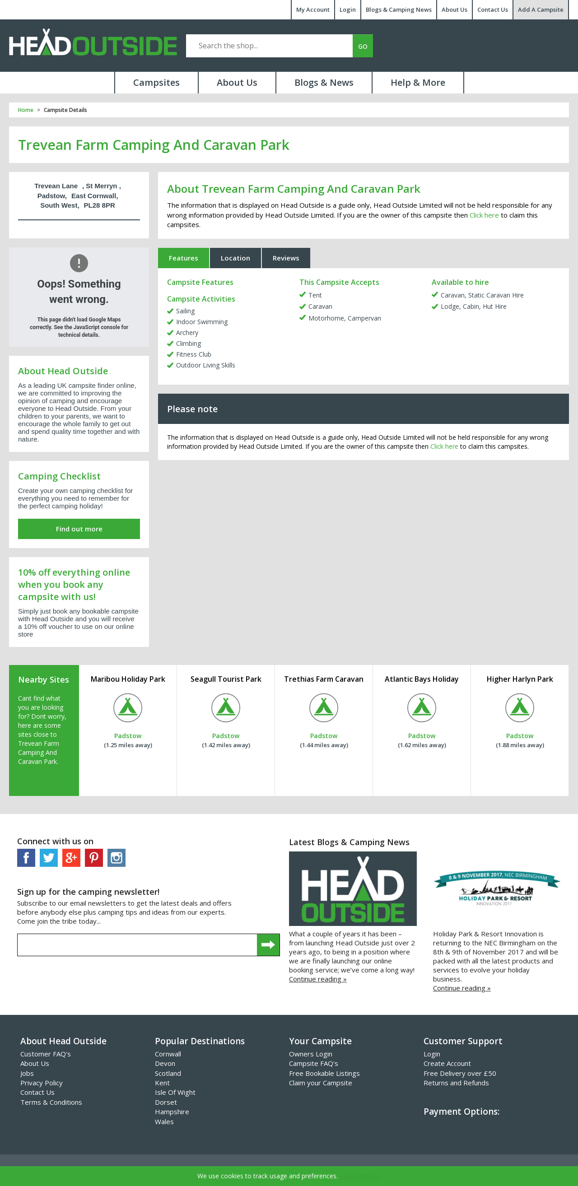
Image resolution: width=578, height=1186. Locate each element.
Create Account (447, 1063)
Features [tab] (183, 257)
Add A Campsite (541, 9)
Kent (162, 1082)
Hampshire (172, 1111)
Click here (484, 214)
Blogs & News (324, 82)
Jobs (27, 1073)
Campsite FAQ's (313, 1063)
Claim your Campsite (320, 1082)
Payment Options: (461, 1111)
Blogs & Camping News (399, 9)
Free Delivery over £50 (460, 1073)
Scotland (168, 1073)
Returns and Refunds (456, 1082)
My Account (313, 9)
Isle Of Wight (175, 1092)
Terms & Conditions (51, 1102)
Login (348, 9)
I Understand (360, 1176)
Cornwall (168, 1053)
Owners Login (310, 1053)
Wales (164, 1121)
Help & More (418, 82)
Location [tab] (235, 257)
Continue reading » (318, 978)
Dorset (166, 1102)
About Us (454, 9)
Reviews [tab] (286, 257)
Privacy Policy (41, 1082)
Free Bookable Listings (324, 1073)
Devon (165, 1063)
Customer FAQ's (45, 1053)
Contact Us (492, 9)
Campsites (156, 82)
